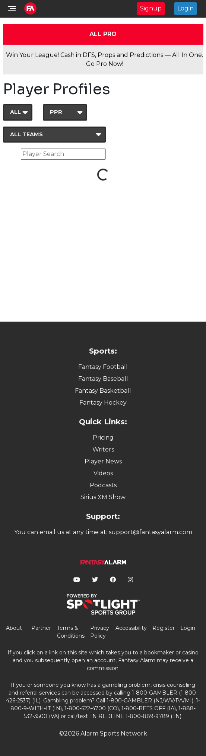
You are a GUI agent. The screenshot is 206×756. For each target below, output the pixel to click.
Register (163, 628)
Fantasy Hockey (103, 402)
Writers (103, 449)
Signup (151, 8)
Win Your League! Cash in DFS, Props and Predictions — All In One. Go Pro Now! (104, 59)
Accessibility (131, 628)
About (14, 628)
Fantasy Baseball (103, 378)
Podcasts (103, 485)
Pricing (103, 437)
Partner (41, 628)
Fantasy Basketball (103, 390)
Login (185, 8)
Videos (103, 473)
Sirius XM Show (103, 497)
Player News (103, 461)
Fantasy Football (103, 366)
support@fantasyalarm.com (150, 532)
